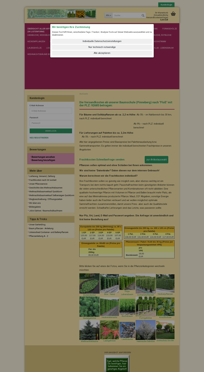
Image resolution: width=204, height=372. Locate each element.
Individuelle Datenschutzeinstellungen (102, 41)
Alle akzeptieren (102, 53)
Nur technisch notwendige (102, 47)
